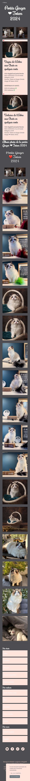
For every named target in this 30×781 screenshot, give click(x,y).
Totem (12, 79)
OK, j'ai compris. (16, 773)
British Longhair (9, 732)
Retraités (6, 668)
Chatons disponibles (10, 675)
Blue (5, 700)
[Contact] (7, 749)
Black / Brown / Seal (10, 692)
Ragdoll (6, 739)
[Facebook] (12, 749)
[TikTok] (23, 749)
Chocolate (7, 707)
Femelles (6, 660)
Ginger (17, 79)
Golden (6, 721)
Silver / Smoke (8, 714)
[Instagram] (18, 749)
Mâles (5, 653)
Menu (5, 2)
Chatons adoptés (9, 682)
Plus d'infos (15, 776)
